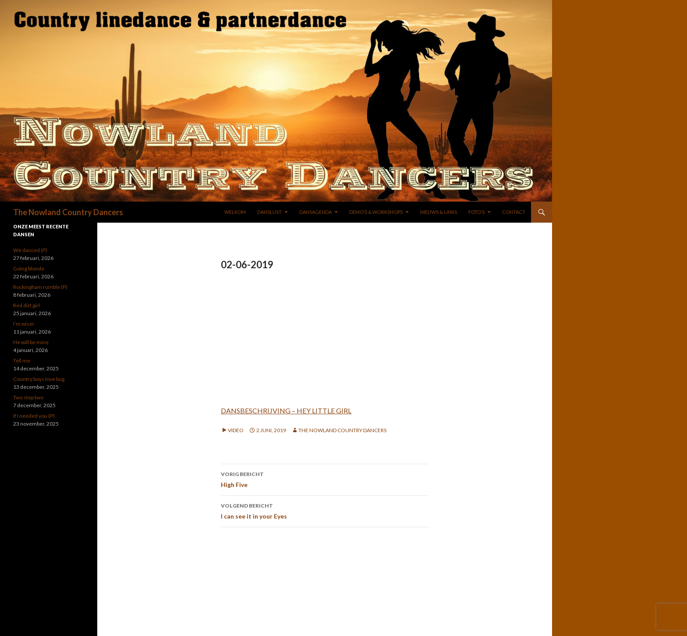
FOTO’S (476, 212)
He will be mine (31, 342)
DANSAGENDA (315, 212)
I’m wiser (24, 323)
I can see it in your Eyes (324, 510)
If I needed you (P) (34, 415)
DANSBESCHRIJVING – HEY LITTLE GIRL (286, 410)
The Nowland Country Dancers (68, 212)
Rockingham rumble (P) (40, 287)
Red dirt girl (26, 305)
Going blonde (28, 268)
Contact (513, 212)
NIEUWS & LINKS (438, 212)
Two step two (28, 397)
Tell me (21, 360)
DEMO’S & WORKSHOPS (376, 212)
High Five (324, 478)
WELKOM (235, 212)
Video (236, 430)
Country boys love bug (38, 379)
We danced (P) (30, 250)
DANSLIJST (269, 212)
